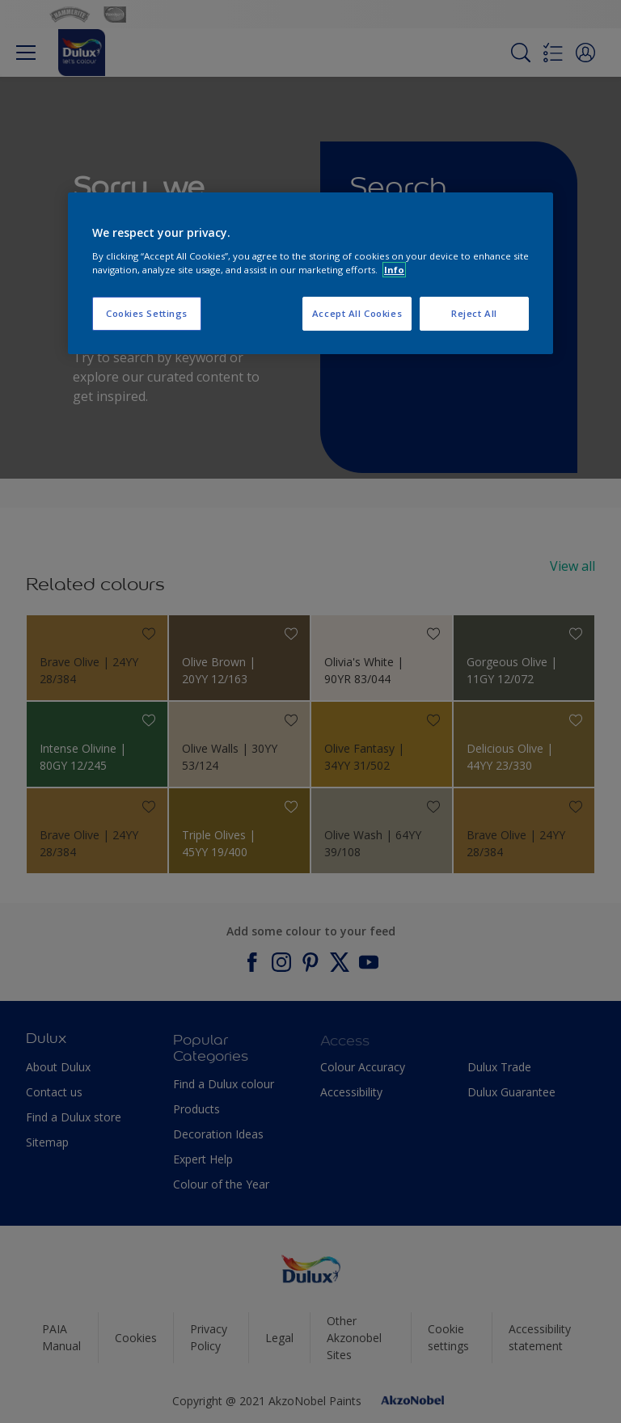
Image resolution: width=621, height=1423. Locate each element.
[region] (310, 273)
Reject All (474, 313)
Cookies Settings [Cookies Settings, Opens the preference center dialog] (147, 313)
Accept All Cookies (357, 313)
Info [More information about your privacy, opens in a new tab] (394, 270)
